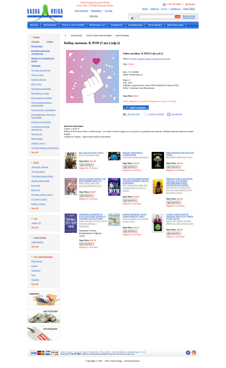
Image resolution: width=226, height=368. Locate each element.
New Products (81, 11)
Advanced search (189, 18)
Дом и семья (37, 74)
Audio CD (36, 223)
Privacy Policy (105, 352)
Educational (36, 261)
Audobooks (135, 25)
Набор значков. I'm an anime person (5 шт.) (134, 215)
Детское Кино (38, 171)
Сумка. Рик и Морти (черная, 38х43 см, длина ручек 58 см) (179, 216)
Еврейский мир (38, 79)
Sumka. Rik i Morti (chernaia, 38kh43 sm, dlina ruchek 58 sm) (180, 222)
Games (34, 265)
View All (34, 152)
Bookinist (49, 25)
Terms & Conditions (119, 352)
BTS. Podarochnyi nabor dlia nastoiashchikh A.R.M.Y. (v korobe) (135, 188)
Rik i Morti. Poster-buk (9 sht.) (179, 157)
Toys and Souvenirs (99, 35)
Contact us (175, 9)
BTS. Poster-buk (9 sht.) (89, 155)
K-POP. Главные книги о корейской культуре (150, 59)
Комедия (35, 190)
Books (34, 25)
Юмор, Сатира (38, 203)
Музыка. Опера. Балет (42, 194)
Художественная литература (45, 147)
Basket (191, 4)
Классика (35, 185)
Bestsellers (96, 11)
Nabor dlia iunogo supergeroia (135, 157)
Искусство (36, 84)
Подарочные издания (41, 98)
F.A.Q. (164, 9)
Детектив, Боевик (39, 167)
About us (154, 9)
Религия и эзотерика (41, 122)
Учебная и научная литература (40, 128)
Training (35, 279)
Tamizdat (117, 25)
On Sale (108, 11)
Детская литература (40, 70)
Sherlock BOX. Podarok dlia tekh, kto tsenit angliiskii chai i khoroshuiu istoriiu (179, 190)
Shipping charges (133, 352)
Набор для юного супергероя (132, 154)
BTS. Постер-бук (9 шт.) (91, 153)
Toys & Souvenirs (73, 25)
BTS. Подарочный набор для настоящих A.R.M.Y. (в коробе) (136, 181)
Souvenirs (35, 270)
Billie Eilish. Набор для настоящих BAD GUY (92, 180)
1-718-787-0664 (173, 4)
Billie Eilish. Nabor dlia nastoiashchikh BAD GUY (90, 184)
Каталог (76, 35)
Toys (33, 275)
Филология (36, 134)
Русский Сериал (39, 199)
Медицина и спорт (40, 93)
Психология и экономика (43, 110)
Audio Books (37, 242)
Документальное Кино (42, 176)
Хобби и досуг (38, 143)
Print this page (133, 114)
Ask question (176, 114)
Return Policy (94, 352)
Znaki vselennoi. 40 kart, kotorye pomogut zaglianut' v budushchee (93, 223)
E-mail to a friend (156, 114)
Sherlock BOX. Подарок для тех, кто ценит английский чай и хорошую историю (179, 182)
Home (145, 9)
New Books (155, 25)
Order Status (189, 9)
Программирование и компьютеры (41, 104)
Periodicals (97, 25)
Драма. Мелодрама (40, 180)
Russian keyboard (189, 16)
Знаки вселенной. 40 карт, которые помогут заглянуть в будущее (92, 216)
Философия (37, 138)
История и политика (41, 88)
